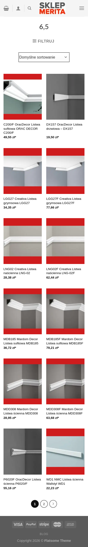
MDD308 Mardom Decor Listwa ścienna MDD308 (21, 411)
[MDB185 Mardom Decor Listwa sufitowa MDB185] (23, 311)
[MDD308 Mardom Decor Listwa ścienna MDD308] (23, 381)
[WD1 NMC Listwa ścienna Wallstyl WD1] (65, 451)
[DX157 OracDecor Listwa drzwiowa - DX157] (65, 97)
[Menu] (81, 8)
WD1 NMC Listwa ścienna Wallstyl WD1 (64, 481)
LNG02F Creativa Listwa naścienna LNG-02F (63, 271)
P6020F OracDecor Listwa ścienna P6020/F (22, 481)
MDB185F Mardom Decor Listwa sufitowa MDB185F (64, 341)
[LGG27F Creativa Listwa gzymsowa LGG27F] (65, 171)
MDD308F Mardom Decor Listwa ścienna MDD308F (64, 411)
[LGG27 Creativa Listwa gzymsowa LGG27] (23, 171)
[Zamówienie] (44, 57)
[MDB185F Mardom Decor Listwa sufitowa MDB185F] (65, 311)
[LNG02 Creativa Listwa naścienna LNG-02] (23, 241)
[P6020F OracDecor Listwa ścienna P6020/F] (23, 451)
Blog (44, 534)
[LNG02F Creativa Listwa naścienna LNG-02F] (65, 241)
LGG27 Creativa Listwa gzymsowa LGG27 (20, 201)
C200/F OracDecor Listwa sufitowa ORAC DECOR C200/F (22, 128)
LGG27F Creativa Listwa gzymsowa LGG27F (63, 201)
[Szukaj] (29, 8)
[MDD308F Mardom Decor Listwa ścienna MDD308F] (65, 381)
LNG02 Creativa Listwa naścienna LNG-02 (20, 271)
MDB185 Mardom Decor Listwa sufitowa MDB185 (21, 341)
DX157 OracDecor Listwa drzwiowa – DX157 (64, 126)
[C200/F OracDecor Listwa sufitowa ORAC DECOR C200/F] (23, 97)
